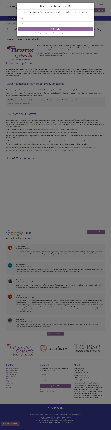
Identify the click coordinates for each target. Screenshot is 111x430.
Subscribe (55, 29)
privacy (45, 33)
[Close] (92, 5)
